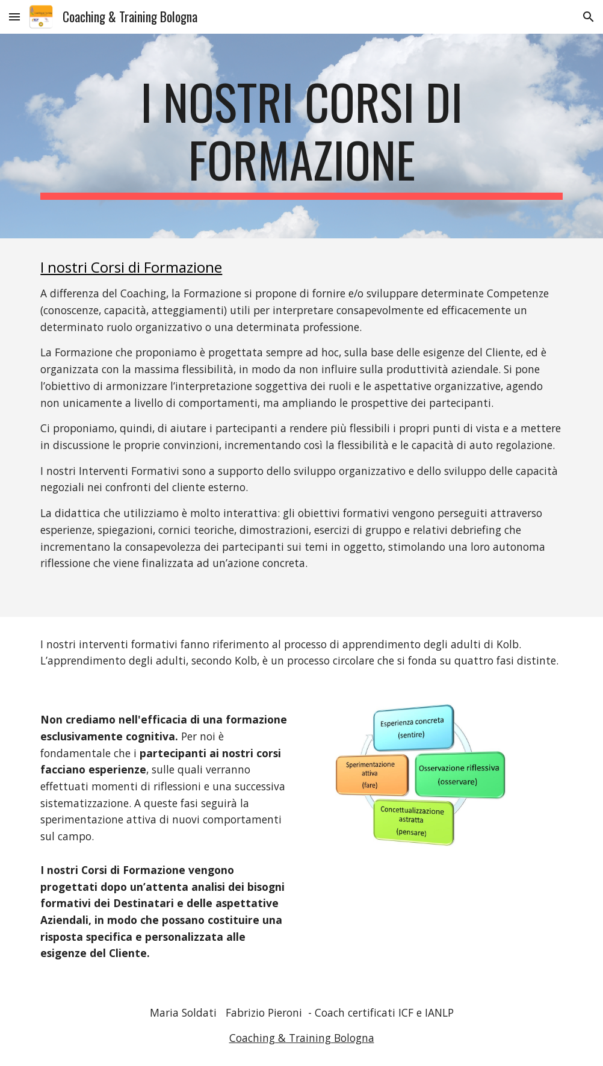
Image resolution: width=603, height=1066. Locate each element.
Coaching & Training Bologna (301, 1037)
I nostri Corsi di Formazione (131, 267)
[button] (14, 16)
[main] (301, 136)
